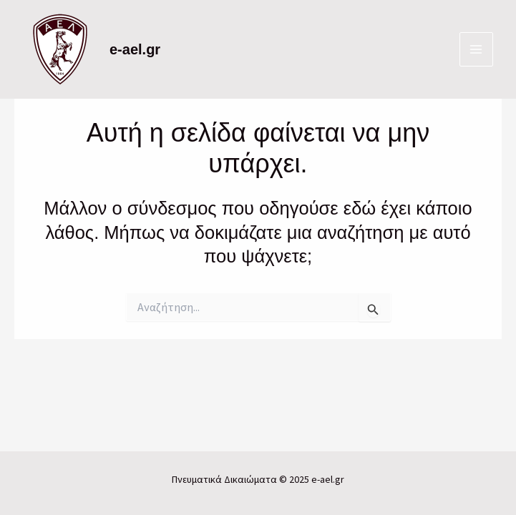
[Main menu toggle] (476, 49)
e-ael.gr (134, 49)
